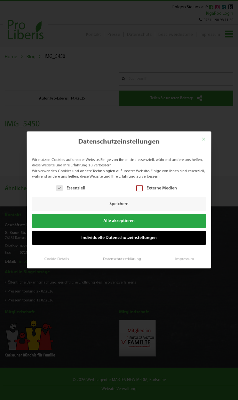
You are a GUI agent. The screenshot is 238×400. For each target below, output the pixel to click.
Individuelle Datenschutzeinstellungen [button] (119, 237)
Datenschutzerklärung (121, 257)
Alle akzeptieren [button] (119, 220)
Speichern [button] (119, 204)
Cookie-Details (59, 257)
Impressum (182, 257)
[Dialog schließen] (206, 136)
